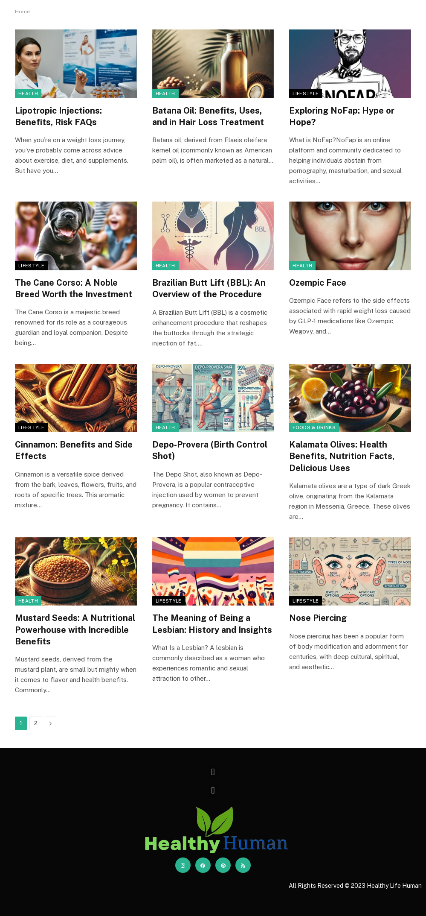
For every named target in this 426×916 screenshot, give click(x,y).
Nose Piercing (318, 618)
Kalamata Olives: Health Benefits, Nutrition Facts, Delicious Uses (341, 456)
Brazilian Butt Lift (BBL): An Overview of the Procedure (209, 288)
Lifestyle (306, 93)
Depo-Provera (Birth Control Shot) (209, 450)
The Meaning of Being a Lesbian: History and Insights (212, 624)
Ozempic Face (317, 283)
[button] (213, 772)
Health (28, 93)
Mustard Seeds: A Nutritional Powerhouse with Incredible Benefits (75, 629)
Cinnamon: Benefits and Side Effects (74, 450)
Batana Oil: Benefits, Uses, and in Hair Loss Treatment (208, 116)
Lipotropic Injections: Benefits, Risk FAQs (58, 116)
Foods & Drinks (314, 427)
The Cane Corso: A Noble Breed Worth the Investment (73, 288)
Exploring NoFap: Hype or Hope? (341, 116)
